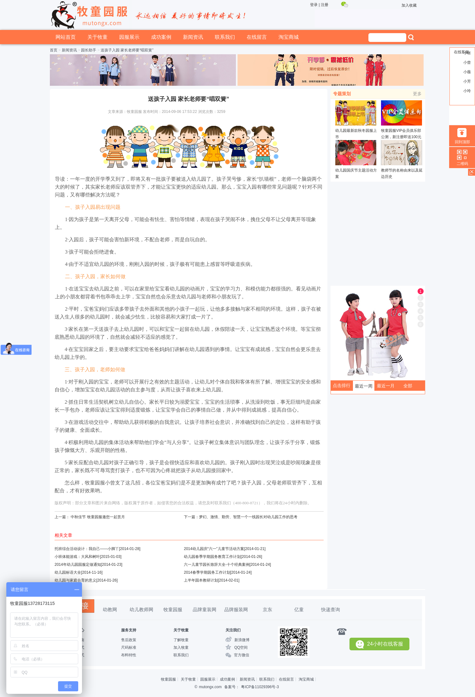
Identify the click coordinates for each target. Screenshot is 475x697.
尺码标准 (128, 647)
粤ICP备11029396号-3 (260, 687)
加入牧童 (181, 647)
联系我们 (225, 37)
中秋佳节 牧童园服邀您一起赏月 (98, 517)
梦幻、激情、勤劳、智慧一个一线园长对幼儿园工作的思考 (248, 517)
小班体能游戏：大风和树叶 (77, 556)
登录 (314, 5)
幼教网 (110, 609)
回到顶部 (462, 142)
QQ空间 (241, 647)
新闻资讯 (193, 37)
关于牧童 (97, 37)
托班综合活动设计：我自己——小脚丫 (87, 549)
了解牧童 (181, 640)
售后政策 (128, 640)
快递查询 (330, 609)
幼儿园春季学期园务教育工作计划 (212, 556)
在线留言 (257, 37)
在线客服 (461, 52)
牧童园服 (172, 609)
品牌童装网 (204, 609)
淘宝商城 (289, 37)
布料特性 (128, 655)
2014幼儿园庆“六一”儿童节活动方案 (214, 549)
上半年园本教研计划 (201, 580)
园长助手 (88, 50)
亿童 (299, 609)
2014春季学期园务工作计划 (207, 572)
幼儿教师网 (141, 609)
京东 (267, 609)
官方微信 (241, 655)
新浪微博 (241, 640)
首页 (53, 50)
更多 (417, 93)
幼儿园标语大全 (68, 572)
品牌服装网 (236, 609)
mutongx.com (210, 687)
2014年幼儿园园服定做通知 (78, 564)
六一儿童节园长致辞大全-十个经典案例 (216, 564)
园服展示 (129, 37)
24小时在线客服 (379, 644)
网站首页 (66, 37)
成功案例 (161, 37)
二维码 (462, 163)
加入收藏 (409, 5)
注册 (324, 5)
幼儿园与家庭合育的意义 (75, 580)
